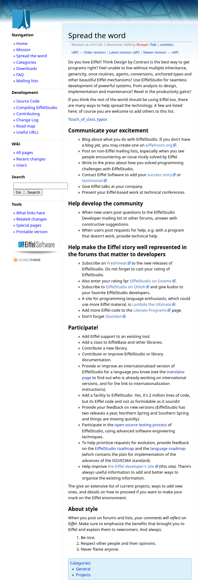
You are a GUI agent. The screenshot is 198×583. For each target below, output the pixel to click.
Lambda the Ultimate (151, 304)
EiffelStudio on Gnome (150, 281)
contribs (166, 45)
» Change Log (26, 120)
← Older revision (92, 52)
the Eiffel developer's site (131, 466)
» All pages (23, 152)
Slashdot (113, 316)
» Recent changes (29, 159)
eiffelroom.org (159, 145)
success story (159, 174)
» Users (20, 165)
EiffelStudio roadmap (114, 448)
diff (75, 52)
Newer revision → (157, 52)
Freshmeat (117, 263)
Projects (83, 574)
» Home (20, 43)
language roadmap (168, 448)
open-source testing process (140, 424)
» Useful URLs (26, 132)
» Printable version (30, 231)
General (83, 569)
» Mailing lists (25, 80)
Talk (154, 45)
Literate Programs (150, 310)
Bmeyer (143, 45)
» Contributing (26, 113)
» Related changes (30, 219)
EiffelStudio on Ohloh (125, 286)
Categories (80, 563)
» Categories (24, 62)
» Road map (24, 126)
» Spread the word (30, 56)
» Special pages (27, 225)
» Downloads (25, 68)
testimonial (92, 180)
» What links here (29, 213)
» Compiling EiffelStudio (35, 107)
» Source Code (26, 101)
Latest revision (120, 52)
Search (18, 177)
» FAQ (18, 74)
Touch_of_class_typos (87, 119)
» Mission (22, 49)
